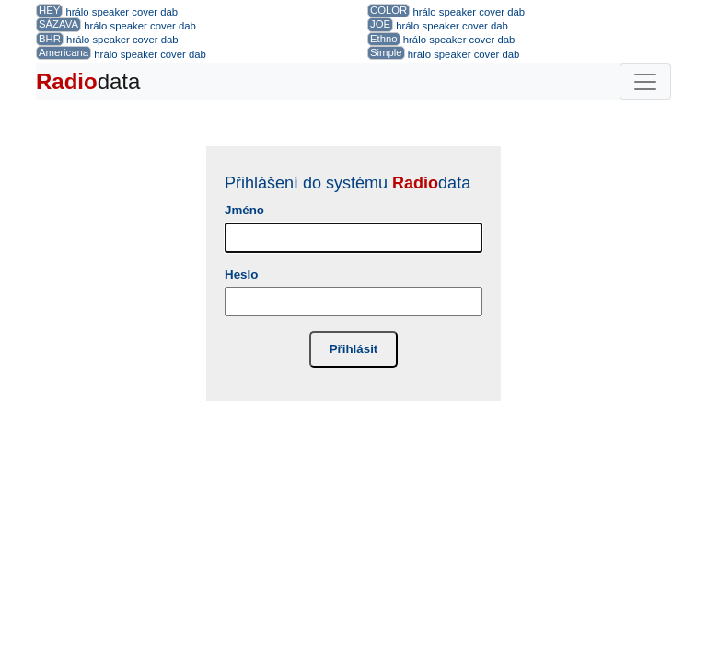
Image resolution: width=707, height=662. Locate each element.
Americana (63, 52)
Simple (386, 52)
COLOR (388, 10)
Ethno (384, 38)
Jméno (244, 210)
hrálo (76, 11)
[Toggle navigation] (645, 81)
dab (169, 11)
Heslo (241, 274)
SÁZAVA (58, 23)
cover (144, 11)
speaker (110, 11)
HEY (49, 10)
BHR (50, 38)
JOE (380, 23)
